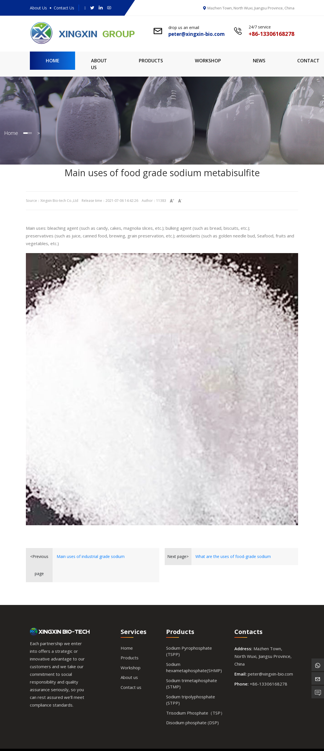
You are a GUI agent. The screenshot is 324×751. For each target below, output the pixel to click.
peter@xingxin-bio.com (270, 674)
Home (52, 61)
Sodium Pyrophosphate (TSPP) (189, 651)
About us (129, 677)
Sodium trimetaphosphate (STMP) (191, 684)
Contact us (131, 687)
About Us (38, 8)
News (259, 61)
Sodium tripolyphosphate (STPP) (190, 700)
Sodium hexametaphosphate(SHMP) (194, 667)
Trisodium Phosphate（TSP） (195, 713)
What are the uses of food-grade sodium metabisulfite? (233, 559)
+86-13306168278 (268, 684)
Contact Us (64, 8)
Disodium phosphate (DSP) (192, 722)
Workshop (208, 61)
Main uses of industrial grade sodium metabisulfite (91, 559)
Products (151, 61)
